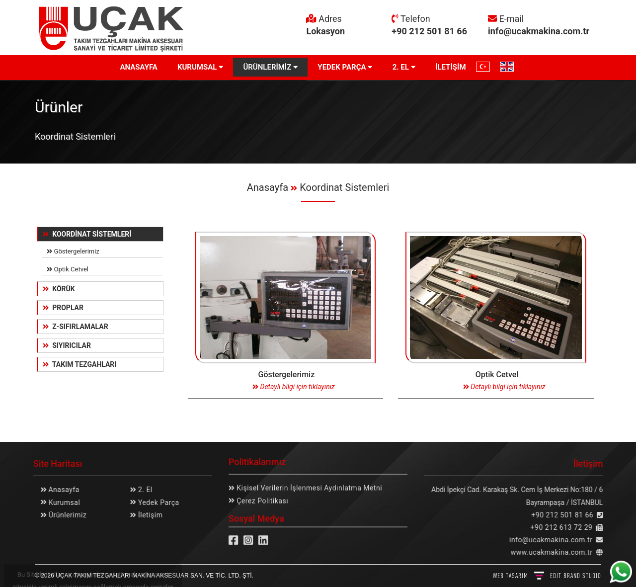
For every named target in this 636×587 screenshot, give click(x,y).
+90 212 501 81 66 (429, 31)
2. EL (404, 67)
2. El (141, 490)
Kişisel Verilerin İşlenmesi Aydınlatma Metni (308, 485)
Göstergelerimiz (73, 252)
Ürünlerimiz (63, 515)
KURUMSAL (200, 67)
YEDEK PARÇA (345, 67)
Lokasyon (325, 31)
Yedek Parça (154, 502)
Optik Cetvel (68, 269)
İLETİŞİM (450, 67)
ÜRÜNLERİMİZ (270, 67)
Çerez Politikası (261, 497)
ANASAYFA (138, 67)
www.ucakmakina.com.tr (555, 552)
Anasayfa (267, 187)
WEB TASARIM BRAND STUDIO (547, 576)
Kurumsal (60, 502)
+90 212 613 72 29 (565, 527)
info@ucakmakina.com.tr (538, 31)
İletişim (146, 515)
